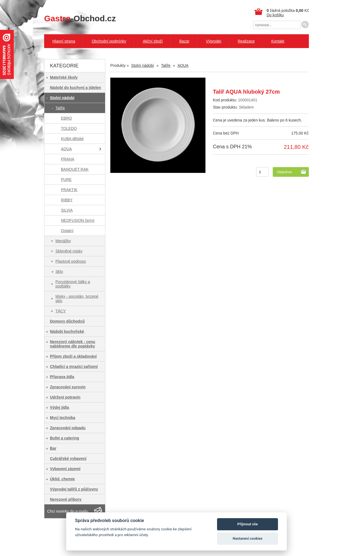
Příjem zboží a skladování (73, 356)
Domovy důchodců (67, 321)
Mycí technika (62, 417)
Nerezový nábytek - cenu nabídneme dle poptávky (72, 343)
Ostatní (67, 230)
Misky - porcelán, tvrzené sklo (76, 298)
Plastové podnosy (70, 261)
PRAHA (67, 159)
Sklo (59, 271)
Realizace (246, 41)
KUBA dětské (72, 138)
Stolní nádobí (62, 98)
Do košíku (275, 15)
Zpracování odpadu (67, 428)
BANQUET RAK (75, 169)
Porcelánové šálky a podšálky (72, 284)
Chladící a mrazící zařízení (74, 366)
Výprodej (213, 41)
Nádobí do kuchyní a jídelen (75, 87)
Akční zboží (153, 41)
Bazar (184, 41)
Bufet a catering (64, 438)
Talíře (60, 108)
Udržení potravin (65, 397)
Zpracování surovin (67, 387)
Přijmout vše (247, 524)
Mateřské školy (63, 77)
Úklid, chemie (62, 479)
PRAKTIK (69, 190)
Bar (53, 448)
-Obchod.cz (80, 18)
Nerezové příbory (65, 499)
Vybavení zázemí (65, 469)
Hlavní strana (63, 41)
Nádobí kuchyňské (67, 331)
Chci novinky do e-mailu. (68, 511)
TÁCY (60, 311)
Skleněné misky (68, 251)
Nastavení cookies (248, 538)
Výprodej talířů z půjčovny (74, 489)
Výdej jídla (59, 407)
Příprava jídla (62, 377)
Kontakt (277, 41)
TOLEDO (69, 128)
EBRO (66, 118)
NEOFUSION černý (77, 220)
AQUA (66, 149)
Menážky (63, 241)
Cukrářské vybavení (68, 458)
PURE (66, 179)
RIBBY (67, 200)
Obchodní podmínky (109, 41)
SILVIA (67, 210)
